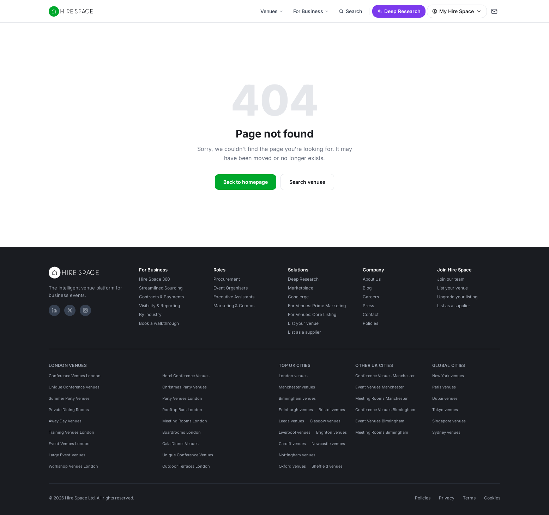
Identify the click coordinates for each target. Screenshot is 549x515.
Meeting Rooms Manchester (381, 398)
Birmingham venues (297, 398)
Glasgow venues (325, 421)
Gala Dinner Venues (180, 443)
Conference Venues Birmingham (385, 409)
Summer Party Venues (69, 398)
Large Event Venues (67, 454)
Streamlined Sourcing (160, 288)
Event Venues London (69, 443)
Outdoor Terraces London (186, 466)
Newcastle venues (328, 443)
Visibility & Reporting (159, 305)
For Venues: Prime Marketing (317, 305)
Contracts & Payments (161, 296)
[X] (70, 310)
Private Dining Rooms (69, 409)
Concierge (298, 296)
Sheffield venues (327, 466)
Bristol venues (332, 409)
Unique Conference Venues (74, 387)
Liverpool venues (294, 432)
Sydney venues (446, 432)
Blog (367, 288)
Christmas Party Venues (184, 387)
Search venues (307, 182)
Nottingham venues (297, 454)
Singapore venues (449, 421)
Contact (371, 314)
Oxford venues (292, 466)
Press (368, 305)
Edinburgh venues (296, 409)
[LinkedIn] (54, 310)
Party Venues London (182, 398)
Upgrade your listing (457, 296)
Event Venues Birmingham (379, 421)
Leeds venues (291, 421)
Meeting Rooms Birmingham (381, 432)
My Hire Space (457, 11)
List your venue (303, 323)
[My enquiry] (494, 11)
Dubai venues (445, 398)
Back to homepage (245, 182)
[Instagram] (85, 310)
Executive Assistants (233, 296)
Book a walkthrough (159, 323)
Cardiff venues (292, 443)
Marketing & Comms (233, 305)
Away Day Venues (65, 421)
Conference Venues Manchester (385, 375)
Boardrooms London (181, 432)
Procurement (226, 279)
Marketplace (300, 288)
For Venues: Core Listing (312, 314)
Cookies (492, 498)
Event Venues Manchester (379, 387)
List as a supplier (304, 332)
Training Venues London (71, 432)
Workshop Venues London (73, 466)
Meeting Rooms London (184, 421)
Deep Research (399, 11)
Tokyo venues (445, 409)
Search (350, 11)
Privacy (446, 498)
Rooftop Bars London (182, 409)
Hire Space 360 (154, 279)
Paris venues (444, 387)
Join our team (451, 279)
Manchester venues (297, 387)
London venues (293, 375)
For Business (311, 11)
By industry (150, 314)
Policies (370, 323)
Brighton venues (331, 432)
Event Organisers (230, 288)
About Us (372, 279)
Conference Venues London (75, 375)
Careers (371, 296)
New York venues (448, 375)
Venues (271, 11)
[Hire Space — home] (71, 11)
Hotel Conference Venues (186, 375)
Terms (469, 498)
